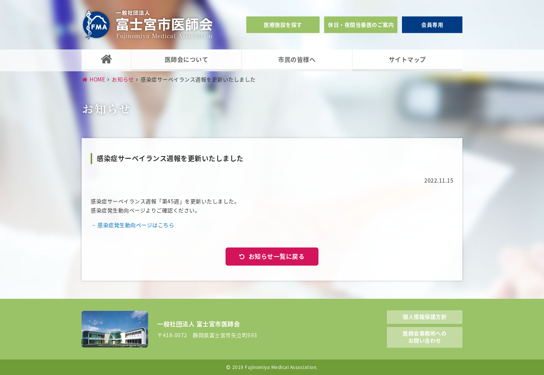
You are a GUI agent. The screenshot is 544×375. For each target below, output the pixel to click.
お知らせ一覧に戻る (277, 256)
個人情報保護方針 (425, 316)
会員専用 (432, 24)
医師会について (187, 59)
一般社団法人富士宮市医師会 (148, 24)
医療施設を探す (283, 24)
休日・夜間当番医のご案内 (361, 24)
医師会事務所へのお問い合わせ (425, 336)
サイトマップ (407, 59)
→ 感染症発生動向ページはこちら (132, 225)
